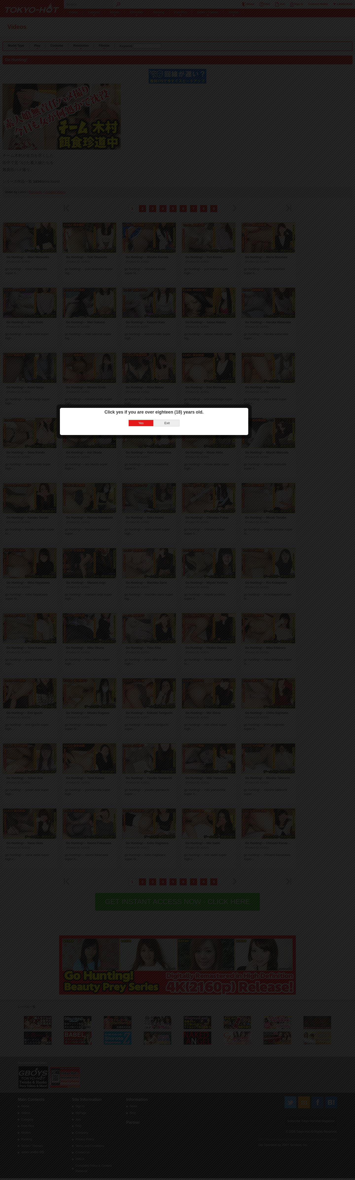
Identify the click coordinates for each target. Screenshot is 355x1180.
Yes (164, 592)
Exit (190, 592)
